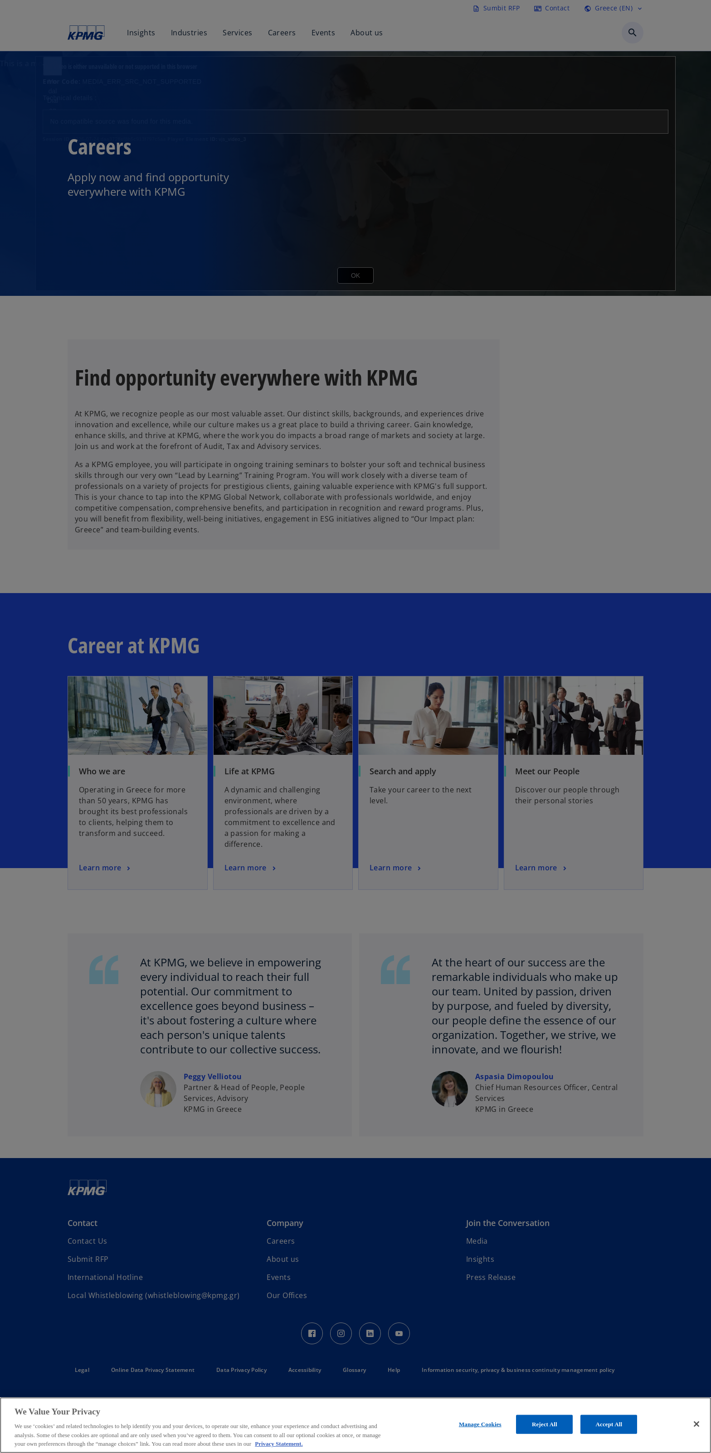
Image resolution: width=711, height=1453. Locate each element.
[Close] (696, 1424)
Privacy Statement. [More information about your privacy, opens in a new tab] (278, 1443)
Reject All (544, 1424)
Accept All (608, 1424)
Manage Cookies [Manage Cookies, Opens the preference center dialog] (480, 1424)
